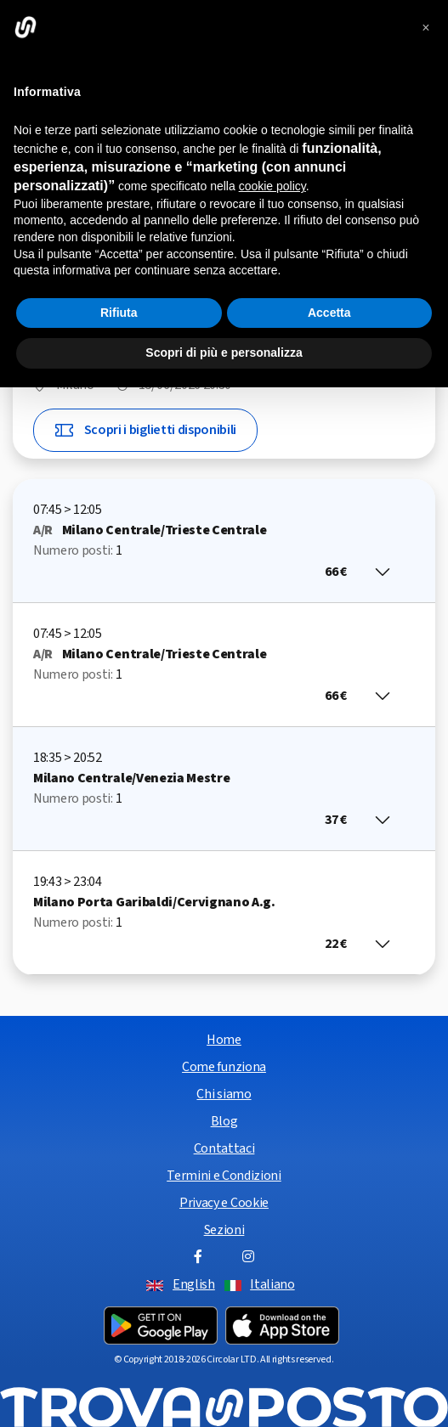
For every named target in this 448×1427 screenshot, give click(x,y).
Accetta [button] (329, 312)
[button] (425, 27)
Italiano (272, 1284)
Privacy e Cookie (224, 1202)
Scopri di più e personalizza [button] (223, 352)
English (194, 1284)
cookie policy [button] (272, 186)
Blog (224, 1121)
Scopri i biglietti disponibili (145, 430)
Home (224, 1039)
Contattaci (224, 1148)
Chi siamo (223, 1094)
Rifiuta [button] (119, 312)
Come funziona (224, 1067)
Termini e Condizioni (224, 1175)
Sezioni (224, 1230)
